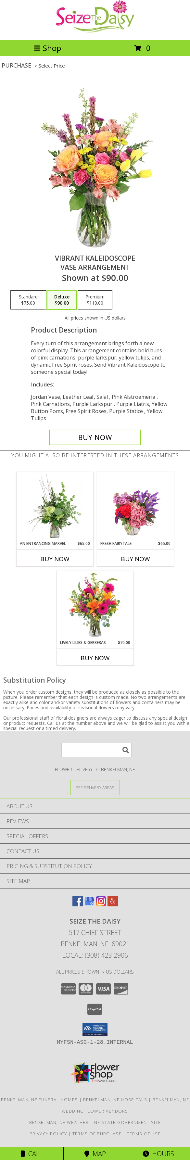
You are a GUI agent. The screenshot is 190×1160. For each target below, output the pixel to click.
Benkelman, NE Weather (59, 1122)
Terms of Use (144, 1134)
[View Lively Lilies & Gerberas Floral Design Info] (95, 605)
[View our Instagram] (101, 904)
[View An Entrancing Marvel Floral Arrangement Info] (55, 506)
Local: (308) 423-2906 (95, 955)
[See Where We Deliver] (95, 787)
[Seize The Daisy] (95, 31)
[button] (95, 1029)
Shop (47, 48)
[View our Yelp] (113, 904)
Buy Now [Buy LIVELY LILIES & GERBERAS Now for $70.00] (95, 658)
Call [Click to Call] (32, 1153)
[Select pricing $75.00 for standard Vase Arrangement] (28, 300)
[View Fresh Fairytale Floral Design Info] (135, 506)
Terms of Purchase (96, 1134)
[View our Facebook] (77, 904)
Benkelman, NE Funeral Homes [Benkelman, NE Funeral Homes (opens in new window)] (39, 1100)
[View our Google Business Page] (89, 904)
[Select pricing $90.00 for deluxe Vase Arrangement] (61, 300)
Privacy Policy (48, 1134)
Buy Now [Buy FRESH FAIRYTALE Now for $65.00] (135, 559)
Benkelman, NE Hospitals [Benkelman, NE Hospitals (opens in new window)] (115, 1100)
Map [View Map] (95, 1153)
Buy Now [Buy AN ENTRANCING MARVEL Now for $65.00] (55, 559)
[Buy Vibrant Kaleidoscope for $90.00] (95, 437)
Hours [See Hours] (158, 1153)
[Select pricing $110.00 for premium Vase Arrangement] (95, 300)
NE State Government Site (127, 1122)
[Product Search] (96, 750)
